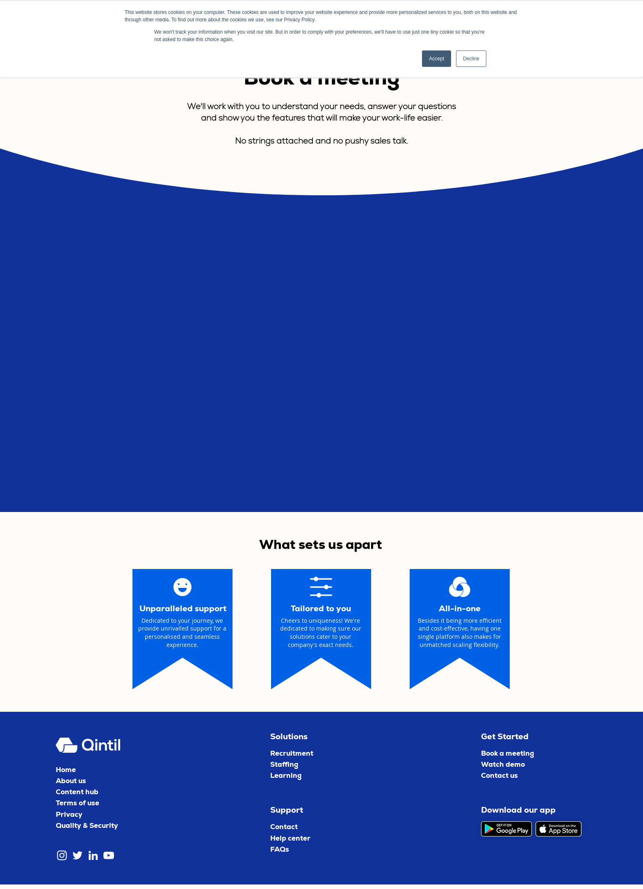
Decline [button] (471, 59)
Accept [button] (436, 59)
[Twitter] (77, 855)
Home (66, 769)
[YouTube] (108, 855)
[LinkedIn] (93, 855)
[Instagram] (61, 855)
